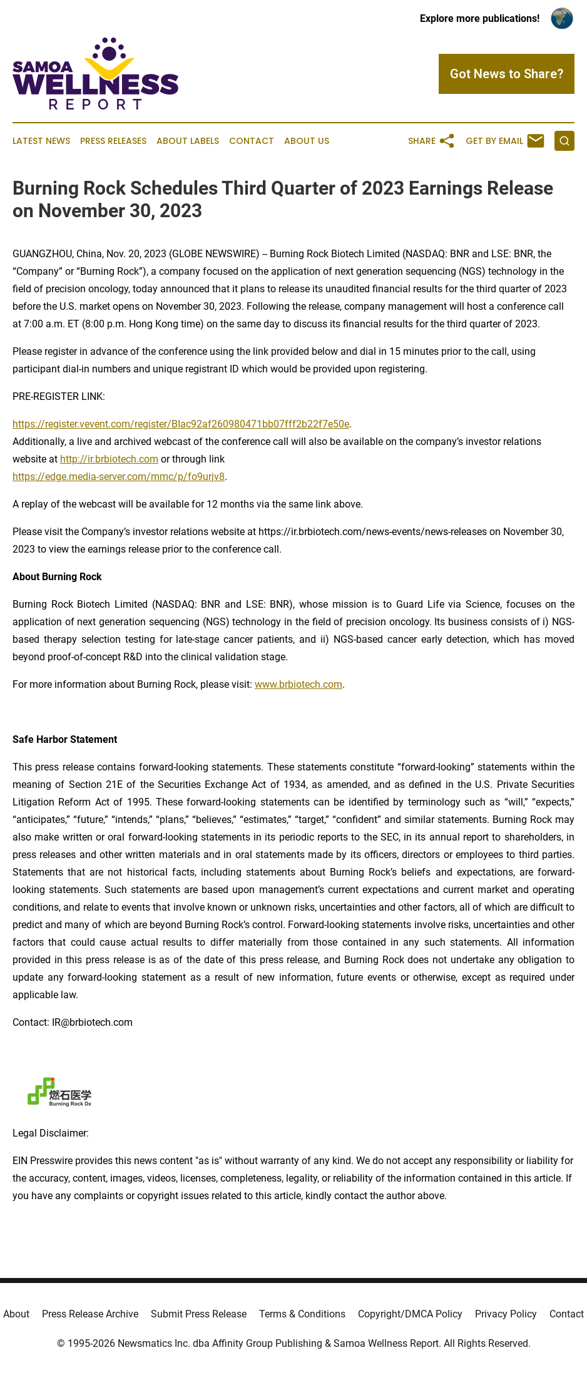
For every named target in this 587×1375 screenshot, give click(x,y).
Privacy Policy (506, 1314)
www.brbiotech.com (298, 684)
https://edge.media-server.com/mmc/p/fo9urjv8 (119, 477)
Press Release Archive (90, 1314)
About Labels (187, 141)
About (16, 1314)
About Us (306, 141)
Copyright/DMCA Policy (410, 1314)
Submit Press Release (199, 1314)
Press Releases (113, 141)
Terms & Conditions (302, 1314)
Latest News (41, 141)
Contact (251, 141)
